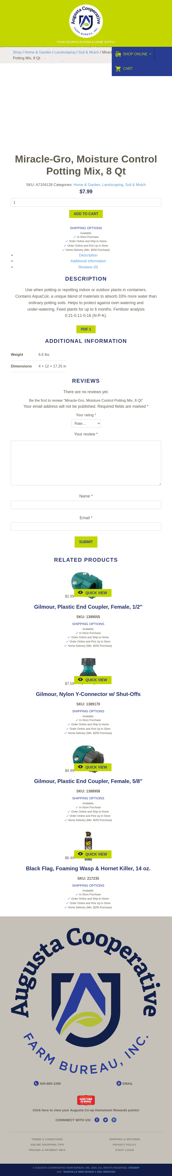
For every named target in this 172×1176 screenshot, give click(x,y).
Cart (124, 68)
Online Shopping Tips (47, 1144)
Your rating (86, 415)
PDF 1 (86, 329)
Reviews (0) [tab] (88, 267)
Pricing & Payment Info (47, 1150)
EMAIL (128, 1083)
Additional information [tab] (88, 261)
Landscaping (64, 52)
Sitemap (133, 1167)
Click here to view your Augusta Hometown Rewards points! (86, 1110)
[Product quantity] (86, 202)
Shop (17, 52)
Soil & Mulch (88, 52)
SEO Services (106, 1171)
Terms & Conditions (47, 1139)
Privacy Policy (125, 1144)
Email (86, 518)
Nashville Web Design (78, 1171)
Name (86, 496)
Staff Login (124, 1150)
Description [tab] (88, 255)
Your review (86, 434)
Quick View (92, 592)
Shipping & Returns (124, 1139)
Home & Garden (38, 52)
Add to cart (86, 214)
